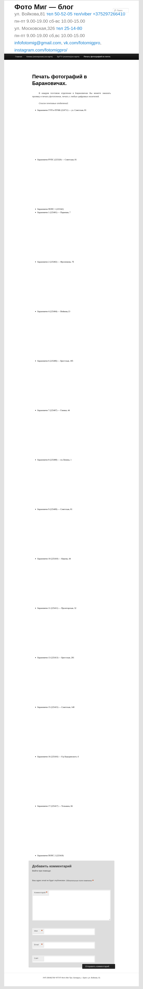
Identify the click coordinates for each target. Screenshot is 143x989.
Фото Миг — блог (43, 7)
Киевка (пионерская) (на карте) (39, 57)
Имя (38, 931)
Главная (18, 57)
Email (38, 945)
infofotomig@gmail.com (37, 42)
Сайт (36, 958)
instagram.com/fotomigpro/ (40, 50)
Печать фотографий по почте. (97, 57)
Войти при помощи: (41, 871)
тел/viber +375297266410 (98, 13)
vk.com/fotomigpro (82, 42)
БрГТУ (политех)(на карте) (68, 57)
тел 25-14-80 (69, 28)
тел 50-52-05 (58, 13)
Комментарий (40, 893)
